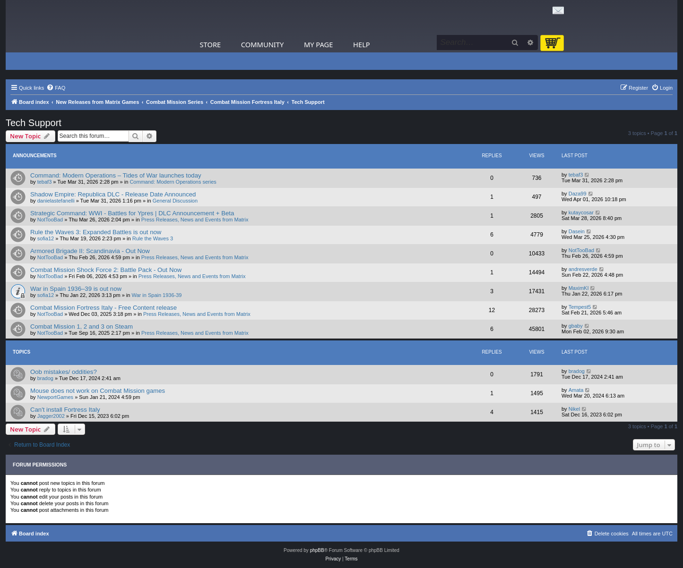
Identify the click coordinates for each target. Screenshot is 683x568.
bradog (45, 378)
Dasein (577, 231)
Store (210, 44)
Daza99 (578, 193)
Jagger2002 (51, 416)
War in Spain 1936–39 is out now (75, 288)
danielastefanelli (56, 200)
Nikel (574, 409)
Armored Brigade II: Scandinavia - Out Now (90, 250)
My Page (318, 44)
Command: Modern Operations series (173, 182)
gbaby (576, 326)
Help (361, 44)
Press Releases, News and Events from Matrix (195, 219)
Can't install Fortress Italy (65, 409)
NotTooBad (50, 219)
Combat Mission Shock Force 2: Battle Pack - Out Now (106, 269)
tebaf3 (44, 182)
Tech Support (33, 123)
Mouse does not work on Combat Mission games (97, 390)
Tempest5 (580, 307)
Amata (576, 390)
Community (262, 44)
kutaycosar (581, 212)
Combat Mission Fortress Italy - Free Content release (103, 307)
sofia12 (45, 238)
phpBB (317, 550)
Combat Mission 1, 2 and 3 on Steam (81, 326)
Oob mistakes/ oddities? (63, 371)
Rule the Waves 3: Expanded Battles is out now (95, 232)
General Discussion (175, 200)
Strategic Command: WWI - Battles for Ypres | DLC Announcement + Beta (132, 213)
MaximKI (579, 288)
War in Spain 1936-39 (157, 295)
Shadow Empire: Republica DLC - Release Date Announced (113, 194)
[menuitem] (55, 87)
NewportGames (55, 397)
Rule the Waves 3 (152, 238)
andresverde (583, 269)
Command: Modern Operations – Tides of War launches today (115, 175)
